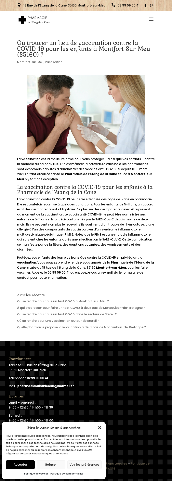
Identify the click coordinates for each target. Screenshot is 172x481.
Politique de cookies (36, 473)
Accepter (20, 464)
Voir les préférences (84, 464)
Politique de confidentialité (67, 473)
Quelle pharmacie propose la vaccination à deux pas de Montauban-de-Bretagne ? (81, 327)
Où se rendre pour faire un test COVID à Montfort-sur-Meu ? (63, 301)
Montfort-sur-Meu (30, 62)
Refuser (51, 464)
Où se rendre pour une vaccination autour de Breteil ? (58, 321)
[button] (100, 428)
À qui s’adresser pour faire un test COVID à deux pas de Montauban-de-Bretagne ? (81, 308)
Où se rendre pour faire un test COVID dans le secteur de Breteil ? (67, 314)
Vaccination (53, 62)
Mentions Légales (113, 466)
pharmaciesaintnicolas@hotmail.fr (45, 386)
